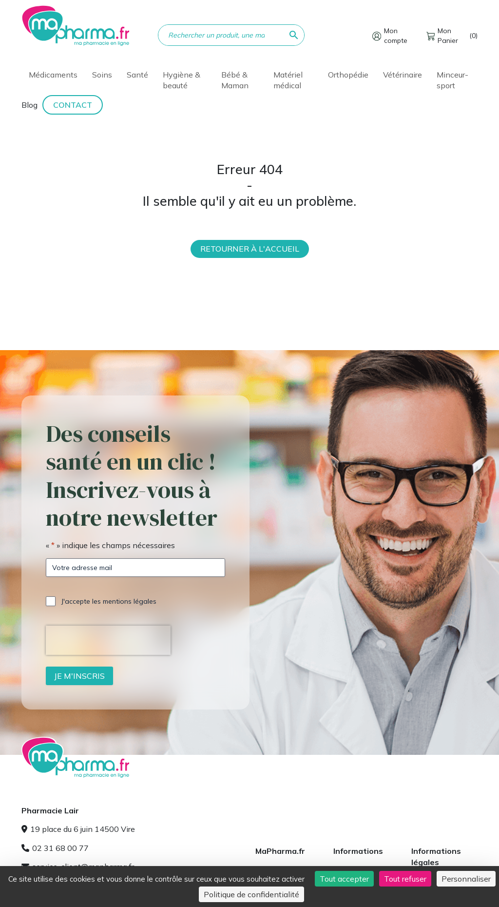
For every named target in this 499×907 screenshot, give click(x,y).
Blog (29, 105)
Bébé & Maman (235, 80)
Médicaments (53, 74)
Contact (72, 105)
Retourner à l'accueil (249, 249)
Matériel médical (288, 80)
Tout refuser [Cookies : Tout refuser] (405, 879)
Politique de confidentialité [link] (251, 894)
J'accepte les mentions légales (108, 601)
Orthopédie (348, 74)
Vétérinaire (402, 74)
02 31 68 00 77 (55, 848)
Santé (137, 74)
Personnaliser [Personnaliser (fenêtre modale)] (466, 879)
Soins (102, 74)
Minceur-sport (452, 80)
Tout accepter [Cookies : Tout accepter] (344, 879)
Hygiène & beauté (181, 80)
